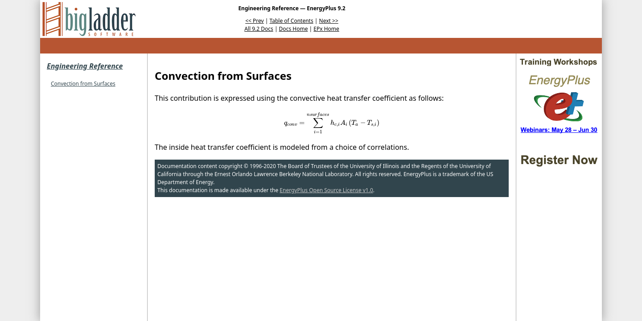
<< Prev (254, 21)
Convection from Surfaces (83, 83)
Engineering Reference (85, 66)
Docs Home (293, 29)
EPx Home (326, 29)
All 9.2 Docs (258, 29)
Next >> (328, 21)
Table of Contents (291, 21)
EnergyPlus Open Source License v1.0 (326, 190)
